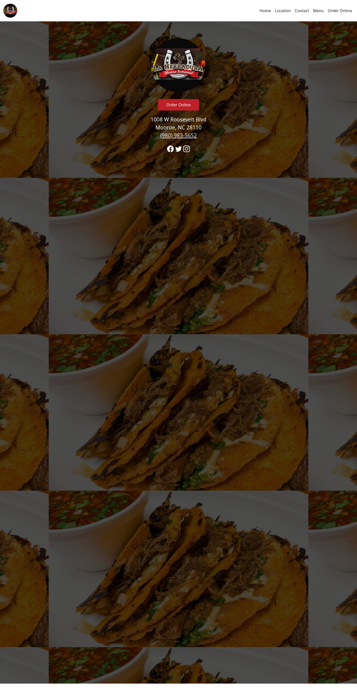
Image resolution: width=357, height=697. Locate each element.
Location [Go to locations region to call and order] (283, 10)
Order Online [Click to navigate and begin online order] (340, 10)
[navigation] (178, 10)
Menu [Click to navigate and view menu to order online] (318, 10)
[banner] (178, 352)
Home (265, 10)
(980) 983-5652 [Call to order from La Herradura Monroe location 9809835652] (178, 135)
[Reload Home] (10, 10)
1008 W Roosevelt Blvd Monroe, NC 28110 (178, 127)
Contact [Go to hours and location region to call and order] (302, 10)
